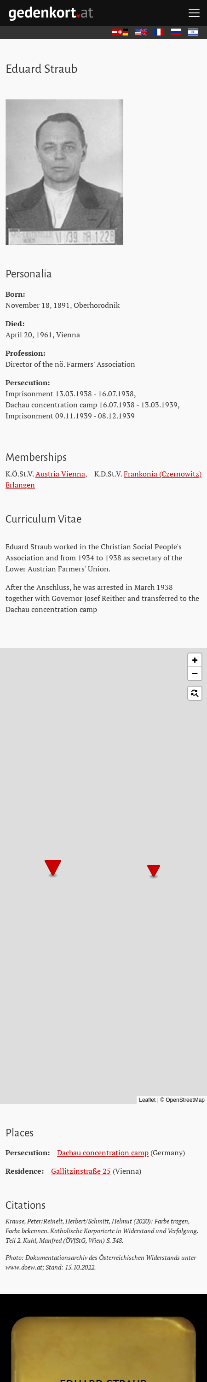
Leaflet (147, 1100)
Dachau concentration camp (103, 1152)
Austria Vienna (60, 474)
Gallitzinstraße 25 (81, 1171)
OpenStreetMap (185, 1100)
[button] (154, 872)
